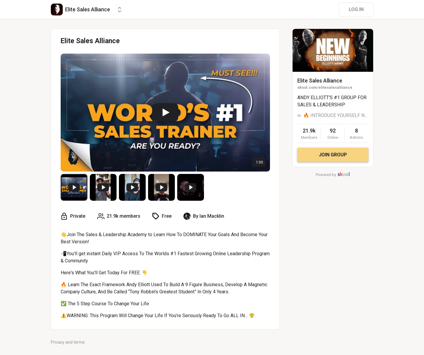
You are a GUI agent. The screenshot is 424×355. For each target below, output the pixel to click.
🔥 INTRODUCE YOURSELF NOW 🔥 (335, 115)
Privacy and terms (68, 342)
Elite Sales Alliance (319, 80)
